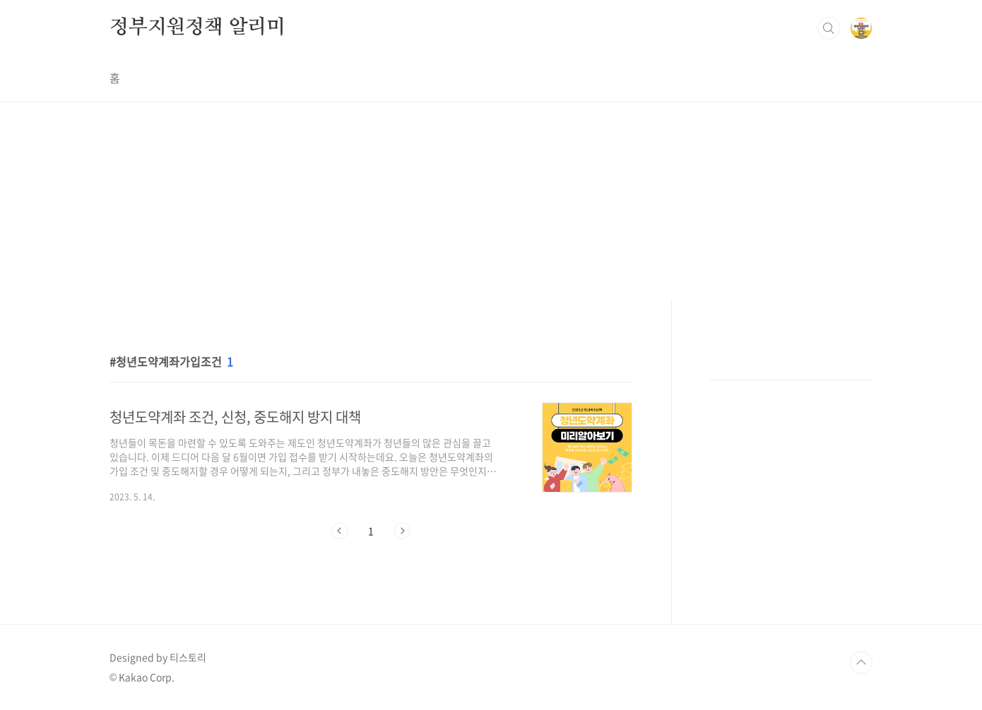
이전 (339, 530)
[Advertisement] (491, 201)
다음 (402, 530)
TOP (861, 662)
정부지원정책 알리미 (197, 27)
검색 (828, 28)
